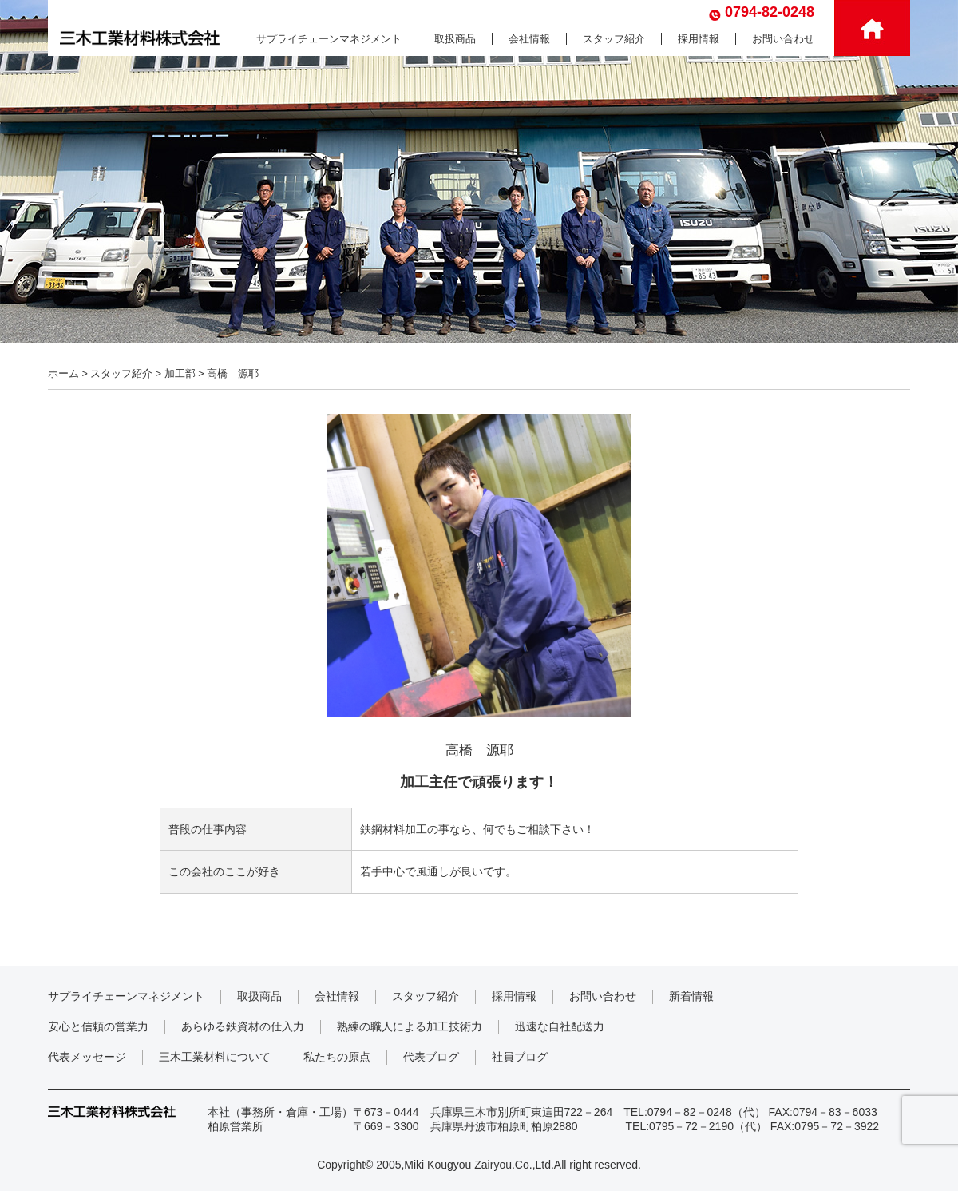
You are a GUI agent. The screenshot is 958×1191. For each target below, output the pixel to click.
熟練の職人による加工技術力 (409, 1026)
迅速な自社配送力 (559, 1026)
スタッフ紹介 (614, 39)
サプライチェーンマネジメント (329, 39)
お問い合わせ (783, 39)
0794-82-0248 (769, 12)
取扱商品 (455, 39)
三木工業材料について (215, 1056)
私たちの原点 (336, 1056)
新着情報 (691, 996)
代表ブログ (431, 1056)
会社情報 (529, 39)
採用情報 (698, 39)
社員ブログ (520, 1056)
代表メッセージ (87, 1056)
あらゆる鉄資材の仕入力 (242, 1026)
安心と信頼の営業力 (98, 1026)
